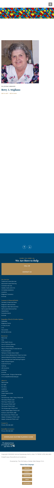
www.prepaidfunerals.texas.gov (10, 376)
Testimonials (4, 382)
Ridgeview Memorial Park (8, 304)
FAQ (2, 340)
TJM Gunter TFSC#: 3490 (8, 406)
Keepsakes (4, 321)
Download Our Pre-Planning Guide (18, 437)
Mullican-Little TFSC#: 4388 (8, 412)
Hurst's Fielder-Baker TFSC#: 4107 (10, 410)
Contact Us (27, 272)
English (27, 468)
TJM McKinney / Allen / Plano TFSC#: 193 (12, 397)
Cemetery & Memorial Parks (9, 302)
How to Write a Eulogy (7, 346)
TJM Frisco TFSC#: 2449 (7, 402)
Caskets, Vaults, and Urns (8, 287)
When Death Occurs (6, 342)
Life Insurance (5, 368)
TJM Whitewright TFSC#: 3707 (9, 408)
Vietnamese (27, 483)
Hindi (27, 479)
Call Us (27, 266)
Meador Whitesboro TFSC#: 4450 (10, 417)
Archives (3, 296)
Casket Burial (5, 311)
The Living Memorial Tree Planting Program (13, 359)
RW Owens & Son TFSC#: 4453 (9, 414)
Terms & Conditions (20, 457)
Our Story (4, 386)
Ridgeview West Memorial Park (9, 306)
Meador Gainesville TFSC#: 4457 (10, 419)
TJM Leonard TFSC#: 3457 (8, 404)
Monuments (4, 329)
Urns (2, 327)
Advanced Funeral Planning (9, 283)
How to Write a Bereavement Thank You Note (13, 355)
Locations (4, 292)
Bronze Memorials (6, 332)
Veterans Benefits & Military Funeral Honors (13, 357)
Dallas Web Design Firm (36, 461)
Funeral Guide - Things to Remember (11, 374)
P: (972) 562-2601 (46, 454)
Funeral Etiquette (6, 350)
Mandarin (27, 475)
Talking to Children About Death (10, 353)
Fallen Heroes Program (7, 361)
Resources (4, 337)
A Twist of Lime (5, 325)
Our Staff (3, 384)
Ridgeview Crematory (7, 294)
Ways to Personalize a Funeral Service (11, 348)
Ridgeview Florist (6, 323)
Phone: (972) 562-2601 (7, 425)
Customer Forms (6, 363)
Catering (3, 365)
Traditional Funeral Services (8, 281)
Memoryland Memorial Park (9, 308)
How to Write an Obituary (8, 344)
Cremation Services (6, 285)
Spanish (27, 472)
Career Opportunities (7, 393)
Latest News (4, 391)
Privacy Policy (9, 457)
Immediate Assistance (7, 290)
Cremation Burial (6, 313)
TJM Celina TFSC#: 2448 (7, 399)
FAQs (3, 457)
